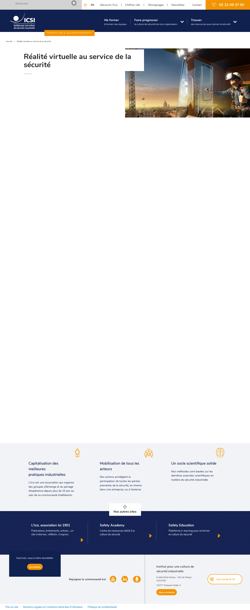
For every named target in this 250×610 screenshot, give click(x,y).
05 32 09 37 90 (231, 4)
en (92, 5)
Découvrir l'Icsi (109, 5)
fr (85, 5)
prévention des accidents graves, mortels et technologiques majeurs (67, 161)
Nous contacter (167, 592)
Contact (197, 5)
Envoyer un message (125, 403)
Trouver (210, 22)
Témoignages (156, 5)
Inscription (35, 566)
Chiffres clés (132, 5)
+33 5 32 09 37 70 (225, 579)
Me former (115, 22)
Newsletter (178, 5)
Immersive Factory (32, 324)
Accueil (9, 41)
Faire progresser (155, 22)
